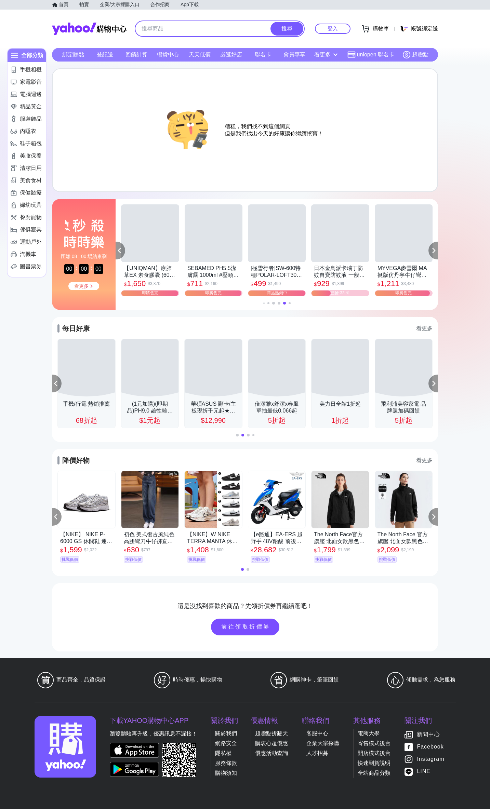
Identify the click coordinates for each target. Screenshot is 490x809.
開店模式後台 (374, 753)
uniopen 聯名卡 (370, 55)
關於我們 (226, 733)
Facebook (430, 747)
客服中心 (317, 733)
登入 (333, 28)
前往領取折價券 (245, 627)
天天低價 (200, 54)
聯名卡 (263, 54)
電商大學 (369, 733)
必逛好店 (231, 54)
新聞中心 (428, 735)
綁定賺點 (73, 54)
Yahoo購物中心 (89, 29)
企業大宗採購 (322, 743)
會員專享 (294, 54)
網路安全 (226, 743)
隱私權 (223, 753)
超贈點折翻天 (271, 733)
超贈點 (415, 55)
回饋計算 (136, 54)
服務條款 (226, 763)
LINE (424, 771)
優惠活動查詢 (271, 753)
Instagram (430, 759)
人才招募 (317, 753)
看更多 (325, 54)
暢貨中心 (168, 54)
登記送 (105, 54)
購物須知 (226, 773)
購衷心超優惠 (271, 743)
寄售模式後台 (374, 743)
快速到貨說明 (374, 763)
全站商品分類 (374, 773)
